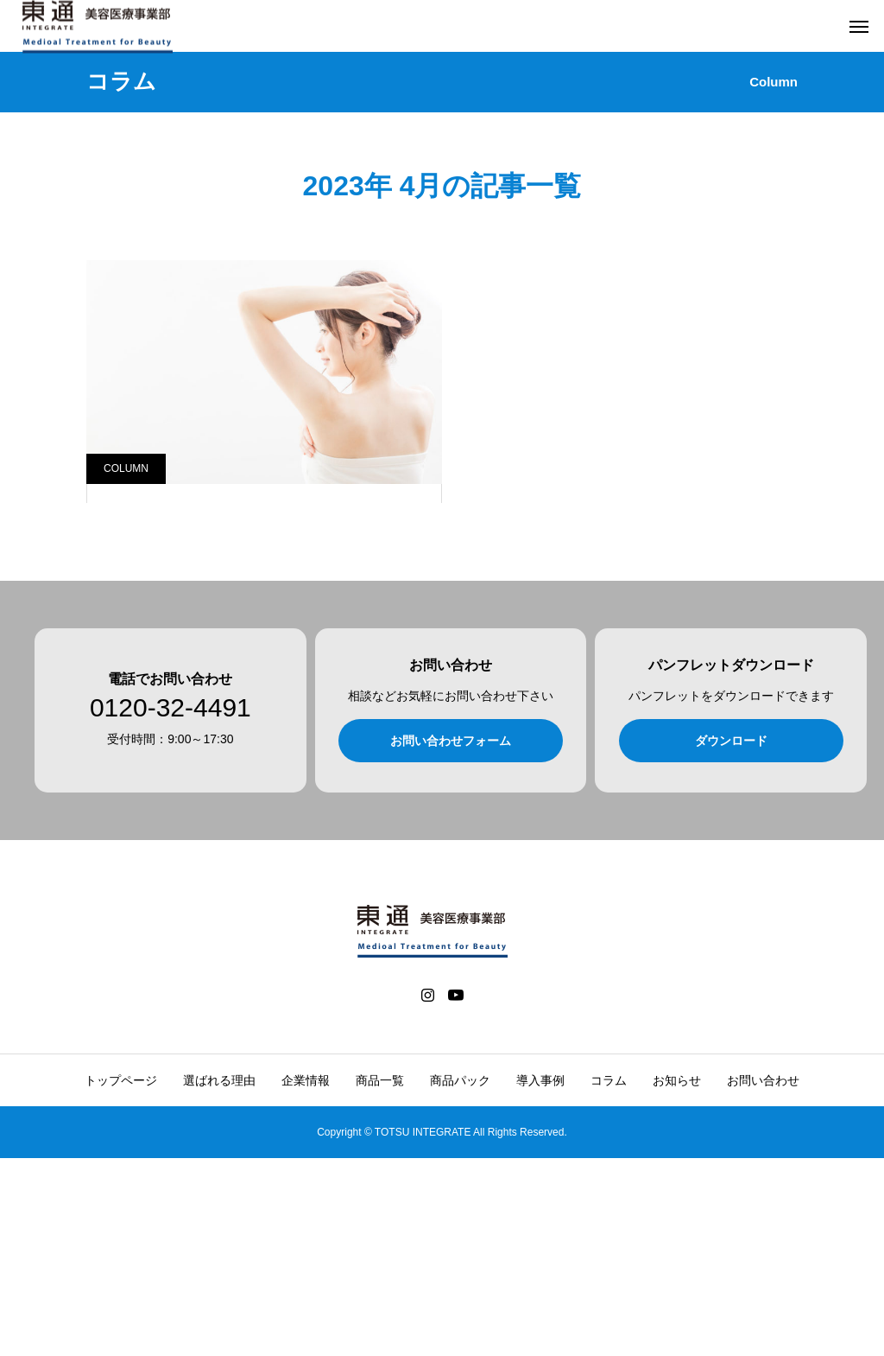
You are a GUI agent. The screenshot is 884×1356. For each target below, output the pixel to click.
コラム (608, 1278)
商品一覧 (380, 1278)
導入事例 (540, 1278)
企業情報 (305, 1278)
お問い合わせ (763, 1278)
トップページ (121, 1278)
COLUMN (126, 468)
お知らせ (677, 1278)
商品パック (460, 1278)
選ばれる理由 (219, 1278)
